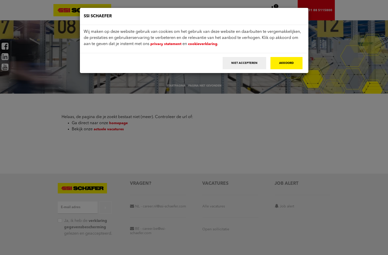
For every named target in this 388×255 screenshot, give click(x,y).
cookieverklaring (202, 44)
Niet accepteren (244, 63)
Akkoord (286, 63)
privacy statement (165, 44)
